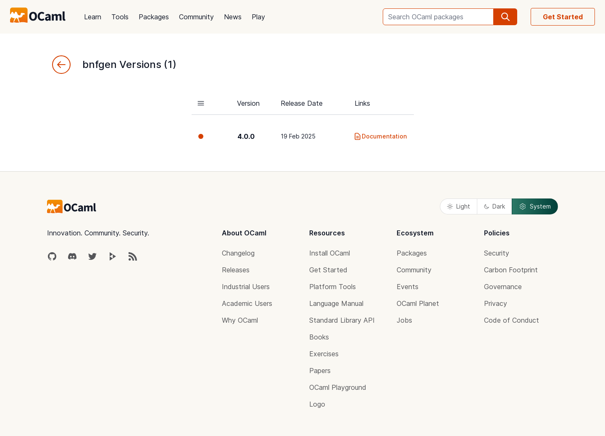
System (535, 206)
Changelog (238, 253)
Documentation (380, 136)
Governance (503, 286)
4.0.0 (246, 136)
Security (496, 253)
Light (458, 206)
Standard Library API (342, 320)
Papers (320, 370)
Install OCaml (329, 253)
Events (407, 286)
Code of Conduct (511, 320)
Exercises (324, 354)
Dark (494, 206)
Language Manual (336, 303)
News (233, 17)
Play (258, 17)
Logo (317, 404)
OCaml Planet (418, 303)
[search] (505, 16)
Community (196, 17)
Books (319, 337)
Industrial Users (246, 286)
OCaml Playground (337, 387)
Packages (154, 17)
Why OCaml (240, 320)
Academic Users (247, 303)
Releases (236, 270)
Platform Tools (332, 286)
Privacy (495, 303)
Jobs (404, 320)
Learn (92, 17)
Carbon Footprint (511, 270)
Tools (120, 17)
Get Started (563, 17)
